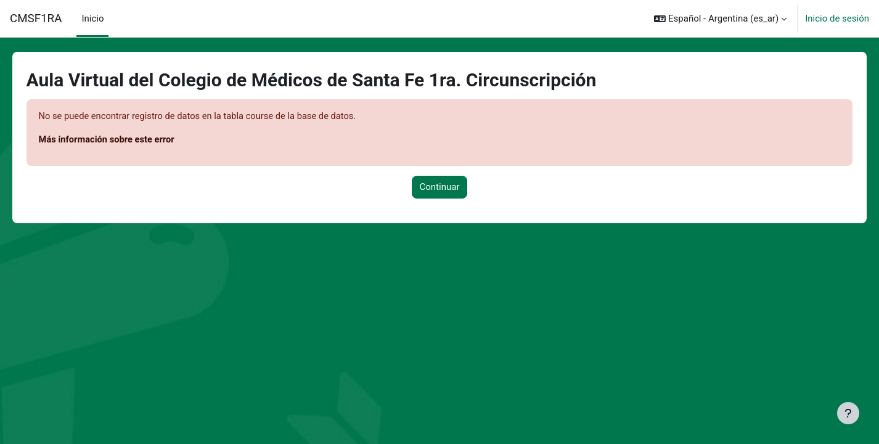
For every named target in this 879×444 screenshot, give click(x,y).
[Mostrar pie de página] (848, 413)
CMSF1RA (36, 18)
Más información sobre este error (125, 140)
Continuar (440, 187)
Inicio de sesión (837, 18)
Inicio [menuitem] (92, 18)
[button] (720, 18)
